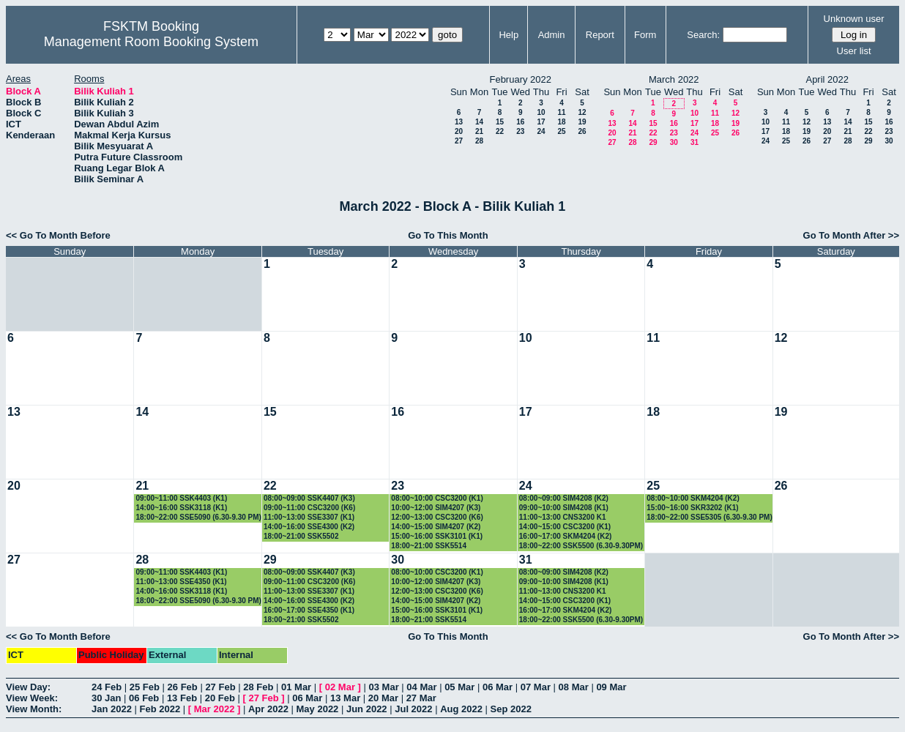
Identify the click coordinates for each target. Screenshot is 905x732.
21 (479, 131)
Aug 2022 (461, 708)
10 (541, 112)
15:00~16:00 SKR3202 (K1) (692, 508)
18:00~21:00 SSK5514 (428, 546)
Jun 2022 (366, 708)
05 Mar (459, 686)
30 (674, 142)
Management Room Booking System (151, 41)
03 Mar (384, 686)
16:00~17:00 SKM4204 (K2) (565, 536)
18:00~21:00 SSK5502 (301, 536)
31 (694, 142)
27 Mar (421, 697)
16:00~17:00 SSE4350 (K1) (309, 610)
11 (561, 112)
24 (541, 131)
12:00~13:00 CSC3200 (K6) (437, 517)
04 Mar (421, 686)
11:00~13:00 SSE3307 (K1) (309, 517)
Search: (703, 34)
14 (479, 122)
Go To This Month (448, 235)
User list (854, 50)
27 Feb (220, 686)
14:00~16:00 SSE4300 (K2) (309, 527)
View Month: (34, 708)
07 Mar (536, 686)
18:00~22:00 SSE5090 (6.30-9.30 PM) (198, 517)
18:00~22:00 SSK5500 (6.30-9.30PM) (581, 546)
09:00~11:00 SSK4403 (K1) (181, 498)
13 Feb (182, 697)
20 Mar (383, 697)
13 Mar (345, 697)
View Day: (28, 686)
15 (500, 122)
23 (520, 131)
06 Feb (144, 697)
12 (582, 112)
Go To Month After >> (851, 235)
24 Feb (107, 686)
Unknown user (854, 18)
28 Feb (258, 686)
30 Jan (106, 697)
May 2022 (318, 708)
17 (541, 122)
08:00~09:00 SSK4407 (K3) (309, 498)
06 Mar (498, 686)
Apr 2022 (268, 708)
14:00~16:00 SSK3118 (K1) (181, 508)
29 (653, 142)
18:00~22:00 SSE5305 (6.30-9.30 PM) (709, 517)
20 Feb (220, 697)
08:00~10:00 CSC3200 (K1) (437, 498)
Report (600, 34)
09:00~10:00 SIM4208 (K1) (563, 508)
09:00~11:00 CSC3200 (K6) (309, 508)
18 (561, 122)
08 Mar (574, 686)
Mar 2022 (214, 708)
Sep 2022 (511, 708)
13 (459, 122)
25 (561, 131)
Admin (551, 34)
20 (459, 131)
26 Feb (183, 686)
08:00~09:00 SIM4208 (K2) (563, 498)
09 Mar (611, 686)
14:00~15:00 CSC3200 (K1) (565, 527)
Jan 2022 (112, 708)
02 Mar (340, 686)
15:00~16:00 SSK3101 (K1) (437, 536)
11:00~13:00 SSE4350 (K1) (180, 582)
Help (508, 34)
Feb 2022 (160, 708)
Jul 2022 (413, 708)
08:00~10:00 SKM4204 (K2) (693, 498)
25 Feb (145, 686)
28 (479, 141)
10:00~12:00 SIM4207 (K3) (435, 508)
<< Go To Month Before (58, 235)
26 (582, 131)
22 (500, 131)
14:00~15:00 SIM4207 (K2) (435, 527)
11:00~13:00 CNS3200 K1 (562, 517)
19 (582, 122)
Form (645, 34)
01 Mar (296, 686)
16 (520, 122)
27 (459, 141)
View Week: (32, 697)
